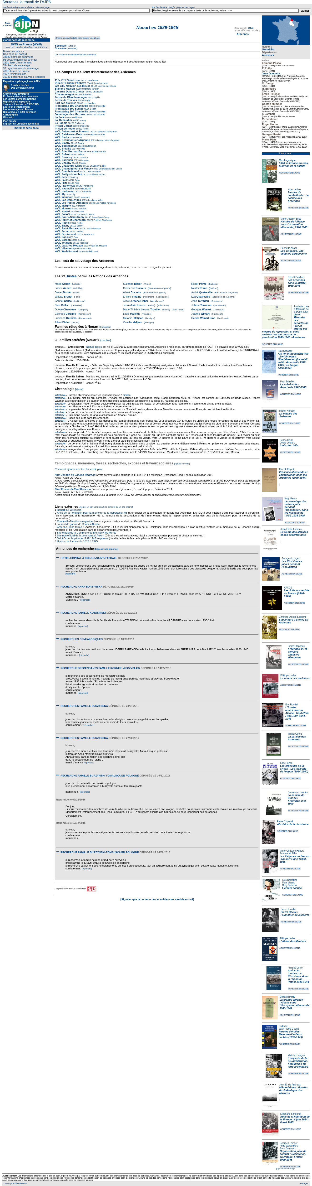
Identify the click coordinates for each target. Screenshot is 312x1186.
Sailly (97, 97)
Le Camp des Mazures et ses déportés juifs (294, 533)
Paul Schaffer (285, 351)
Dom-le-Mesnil (93, 171)
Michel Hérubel (287, 411)
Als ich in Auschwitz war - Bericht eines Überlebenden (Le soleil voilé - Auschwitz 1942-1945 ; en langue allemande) (293, 360)
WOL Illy (60, 194)
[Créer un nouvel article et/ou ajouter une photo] (77, 38)
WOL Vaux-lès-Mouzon (69, 245)
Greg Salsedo (289, 885)
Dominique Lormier (298, 792)
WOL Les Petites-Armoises (71, 202)
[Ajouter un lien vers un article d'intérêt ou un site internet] (106, 507)
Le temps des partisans (294, 678)
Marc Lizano (288, 882)
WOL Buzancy (63, 157)
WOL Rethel (62, 222)
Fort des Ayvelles (65, 102)
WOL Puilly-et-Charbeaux (70, 219)
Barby (79, 137)
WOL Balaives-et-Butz (68, 134)
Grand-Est (268, 49)
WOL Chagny (63, 162)
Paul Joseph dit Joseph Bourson (75, 474)
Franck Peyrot (286, 469)
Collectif (283, 1026)
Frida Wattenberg (289, 1145)
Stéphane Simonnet (290, 1114)
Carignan (84, 160)
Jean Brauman (287, 1148)
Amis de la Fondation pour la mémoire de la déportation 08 (92, 512)
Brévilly (81, 149)
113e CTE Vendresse (68, 80)
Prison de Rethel (65, 128)
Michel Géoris (295, 734)
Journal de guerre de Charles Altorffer (79, 524)
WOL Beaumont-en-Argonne (73, 140)
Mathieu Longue (296, 1055)
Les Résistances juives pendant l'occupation (292, 564)
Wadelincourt (91, 251)
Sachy (79, 226)
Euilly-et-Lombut (97, 174)
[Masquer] (72, 48)
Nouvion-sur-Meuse (106, 86)
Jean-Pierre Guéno (289, 1028)
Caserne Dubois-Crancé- (70, 91)
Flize (76, 183)
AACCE (288, 587)
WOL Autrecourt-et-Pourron (72, 131)
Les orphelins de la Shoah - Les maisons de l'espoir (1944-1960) (294, 768)
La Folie (60, 117)
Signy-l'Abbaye (100, 83)
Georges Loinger (290, 558)
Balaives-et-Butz (97, 134)
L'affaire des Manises (292, 941)
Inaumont (85, 197)
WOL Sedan (62, 231)
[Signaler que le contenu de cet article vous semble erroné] (157, 899)
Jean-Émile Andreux (291, 529)
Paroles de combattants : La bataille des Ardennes (298, 196)
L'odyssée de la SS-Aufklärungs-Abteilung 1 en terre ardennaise (298, 1062)
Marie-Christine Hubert (292, 850)
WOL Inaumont (64, 197)
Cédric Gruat (286, 440)
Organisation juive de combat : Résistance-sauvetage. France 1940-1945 (293, 1155)
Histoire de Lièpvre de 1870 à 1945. (77, 541)
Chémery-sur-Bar (90, 89)
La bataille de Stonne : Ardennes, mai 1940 (297, 799)
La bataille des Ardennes (288, 415)
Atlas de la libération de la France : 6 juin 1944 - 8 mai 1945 (295, 1119)
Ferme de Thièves (66, 100)
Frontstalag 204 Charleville (71, 111)
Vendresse (92, 80)
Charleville (97, 92)
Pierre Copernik (285, 821)
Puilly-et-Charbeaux (102, 220)
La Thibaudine (64, 120)
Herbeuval (86, 191)
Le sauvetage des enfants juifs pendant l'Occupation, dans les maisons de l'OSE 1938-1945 (296, 508)
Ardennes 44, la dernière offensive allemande (297, 653)
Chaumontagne (64, 94)
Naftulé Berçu (94, 346)
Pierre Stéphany (296, 646)
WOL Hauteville (64, 188)
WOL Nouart (62, 211)
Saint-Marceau (93, 228)
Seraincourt (86, 94)
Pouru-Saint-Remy (100, 217)
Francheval (87, 186)
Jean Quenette (271, 73)
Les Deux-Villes (95, 200)
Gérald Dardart (295, 277)
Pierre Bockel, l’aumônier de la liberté (295, 913)
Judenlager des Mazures (70, 114)
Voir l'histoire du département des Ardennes (75, 54)
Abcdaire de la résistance (293, 824)
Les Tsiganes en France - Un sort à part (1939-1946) (294, 859)
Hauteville (86, 189)
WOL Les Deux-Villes (68, 199)
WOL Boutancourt (66, 145)
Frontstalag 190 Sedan (69, 108)
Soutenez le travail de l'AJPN (26, 2)
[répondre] (70, 574)
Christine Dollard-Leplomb (293, 617)
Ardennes (268, 55)
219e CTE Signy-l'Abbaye (70, 83)
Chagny (82, 163)
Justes (71, 276)
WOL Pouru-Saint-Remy (69, 217)
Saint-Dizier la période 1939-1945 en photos (82, 538)
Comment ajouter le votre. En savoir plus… (80, 469)
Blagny (80, 143)
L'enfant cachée (292, 888)
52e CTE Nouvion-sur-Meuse (72, 85)
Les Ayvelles (89, 103)
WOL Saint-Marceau (67, 228)
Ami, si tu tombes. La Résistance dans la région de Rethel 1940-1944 (298, 976)
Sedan (92, 109)
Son (75, 237)
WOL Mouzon (63, 208)
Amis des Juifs (289, 445)
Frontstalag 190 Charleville (71, 105)
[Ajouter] (79, 389)
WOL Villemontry (65, 248)
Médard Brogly (287, 997)
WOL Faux (61, 179)
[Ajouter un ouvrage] (285, 1168)
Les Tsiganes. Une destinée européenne (294, 252)
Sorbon (81, 240)
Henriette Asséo (289, 248)
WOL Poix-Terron (65, 214)
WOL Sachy (62, 225)
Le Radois (61, 122)
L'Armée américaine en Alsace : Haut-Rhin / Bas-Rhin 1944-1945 (297, 713)
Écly (76, 177)
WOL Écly (61, 177)
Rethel (85, 129)
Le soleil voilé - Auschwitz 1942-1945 (293, 386)
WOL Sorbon (63, 239)
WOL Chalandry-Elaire (68, 165)
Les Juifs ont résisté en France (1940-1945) (296, 593)
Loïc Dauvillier (289, 880)
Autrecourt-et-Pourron (106, 131)
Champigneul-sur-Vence (110, 169)
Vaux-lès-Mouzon (98, 246)
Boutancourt (90, 146)
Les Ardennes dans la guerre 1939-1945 (297, 283)
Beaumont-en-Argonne (108, 140)
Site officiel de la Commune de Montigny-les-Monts (86, 532)
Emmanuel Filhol (288, 853)
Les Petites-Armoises (105, 203)
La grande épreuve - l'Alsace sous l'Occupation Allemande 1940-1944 (294, 1004)
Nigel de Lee (294, 189)
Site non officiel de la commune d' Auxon (80, 535)
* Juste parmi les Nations (14, 1183)
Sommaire (60, 45)
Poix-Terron (89, 214)
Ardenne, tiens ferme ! (70, 527)
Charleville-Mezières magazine (75, 521)
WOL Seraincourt (65, 234)
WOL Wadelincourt (66, 251)
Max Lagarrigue (287, 160)
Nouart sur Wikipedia (69, 509)
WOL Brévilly (63, 148)
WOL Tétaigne (63, 242)
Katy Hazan (291, 498)
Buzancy (83, 157)
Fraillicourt (76, 117)
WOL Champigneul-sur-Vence (73, 168)
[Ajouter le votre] (182, 464)
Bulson (80, 154)
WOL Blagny (62, 142)
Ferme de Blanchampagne (71, 97)
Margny (82, 206)
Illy (73, 194)
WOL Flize (61, 182)
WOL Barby (62, 137)
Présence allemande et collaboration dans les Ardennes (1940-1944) (293, 475)
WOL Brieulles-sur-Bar (69, 151)
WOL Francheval (65, 185)
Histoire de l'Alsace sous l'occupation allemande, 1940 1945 (294, 224)
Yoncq (82, 120)
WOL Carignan (64, 160)
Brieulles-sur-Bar (98, 151)
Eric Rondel (291, 704)
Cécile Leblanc (287, 442)
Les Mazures (98, 114)
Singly (87, 100)
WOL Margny (63, 205)
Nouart (80, 211)
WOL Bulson (62, 154)
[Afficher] (71, 46)
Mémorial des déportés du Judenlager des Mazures (293, 1090)
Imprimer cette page (26, 127)
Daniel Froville (288, 909)
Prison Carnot (63, 125)
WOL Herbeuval (64, 191)
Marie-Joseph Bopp (291, 218)
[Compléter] (105, 327)
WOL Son (60, 237)
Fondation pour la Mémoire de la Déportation (302, 309)
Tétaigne (83, 243)
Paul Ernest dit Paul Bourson (73, 489)
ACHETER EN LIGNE (289, 173)
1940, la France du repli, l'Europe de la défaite (294, 164)
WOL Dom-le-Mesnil (67, 171)
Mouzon (82, 208)
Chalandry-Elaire (97, 166)
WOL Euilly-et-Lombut (68, 174)
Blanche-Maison (65, 88)
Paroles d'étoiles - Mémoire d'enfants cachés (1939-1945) (291, 1034)
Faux (77, 180)
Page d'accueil (7, 24)
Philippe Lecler (288, 675)
